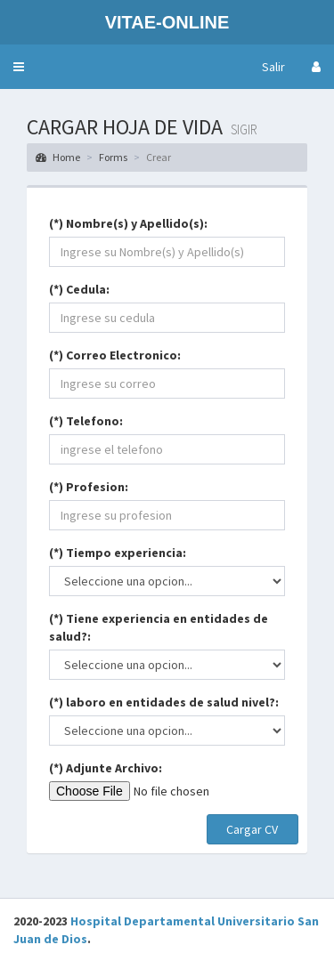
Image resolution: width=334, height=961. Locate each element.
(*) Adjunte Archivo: (105, 768)
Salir (273, 67)
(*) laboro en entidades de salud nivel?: (164, 702)
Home (58, 157)
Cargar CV (252, 829)
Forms (113, 157)
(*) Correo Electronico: (115, 355)
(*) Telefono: (86, 421)
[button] (18, 66)
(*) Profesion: (88, 487)
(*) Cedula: (79, 289)
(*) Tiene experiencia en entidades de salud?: (158, 627)
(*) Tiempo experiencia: (117, 553)
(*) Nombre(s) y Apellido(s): (128, 223)
